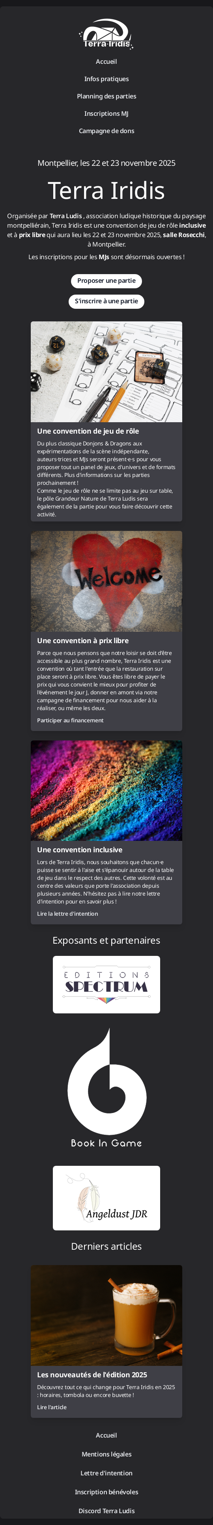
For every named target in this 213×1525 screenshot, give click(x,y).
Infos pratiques (106, 78)
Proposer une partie (106, 280)
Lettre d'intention (106, 1473)
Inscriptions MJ (106, 113)
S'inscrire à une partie (106, 301)
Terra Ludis (66, 215)
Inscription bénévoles (106, 1492)
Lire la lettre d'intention (67, 913)
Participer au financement (70, 720)
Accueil (106, 61)
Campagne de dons (107, 130)
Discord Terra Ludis (106, 1510)
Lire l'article (51, 1407)
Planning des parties (106, 96)
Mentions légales (107, 1454)
